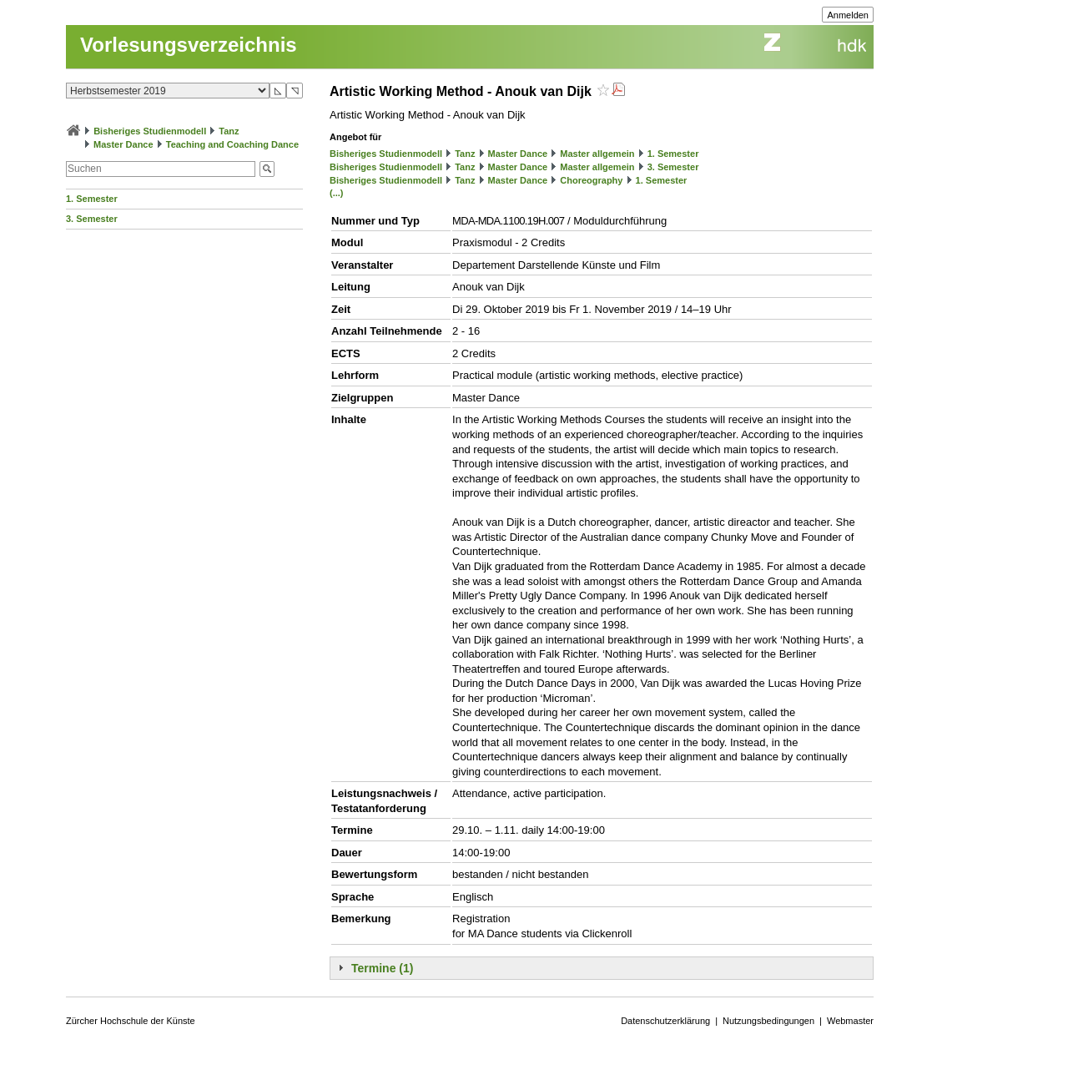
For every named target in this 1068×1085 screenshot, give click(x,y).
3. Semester (92, 219)
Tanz (229, 131)
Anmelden (848, 15)
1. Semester (92, 199)
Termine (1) (382, 968)
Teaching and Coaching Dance (232, 144)
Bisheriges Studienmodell (149, 131)
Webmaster (850, 1021)
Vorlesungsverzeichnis (188, 44)
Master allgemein (597, 154)
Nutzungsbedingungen (768, 1021)
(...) (337, 193)
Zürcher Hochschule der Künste (130, 1021)
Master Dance (123, 144)
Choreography (591, 180)
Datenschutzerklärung (665, 1021)
